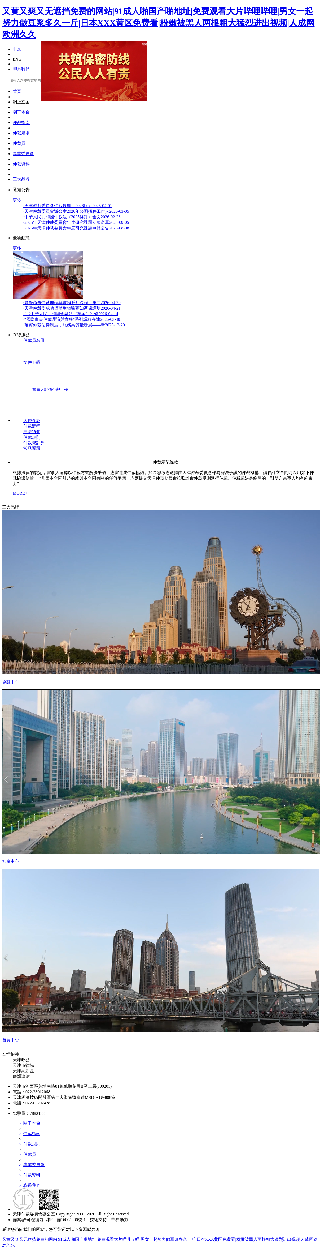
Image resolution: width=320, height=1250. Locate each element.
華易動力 (119, 1219)
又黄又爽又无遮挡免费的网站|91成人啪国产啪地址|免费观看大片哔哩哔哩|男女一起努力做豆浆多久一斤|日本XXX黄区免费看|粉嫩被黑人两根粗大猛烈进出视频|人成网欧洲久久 (158, 22)
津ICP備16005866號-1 (66, 1219)
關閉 (143, 42)
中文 (17, 49)
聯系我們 (21, 69)
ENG (17, 59)
